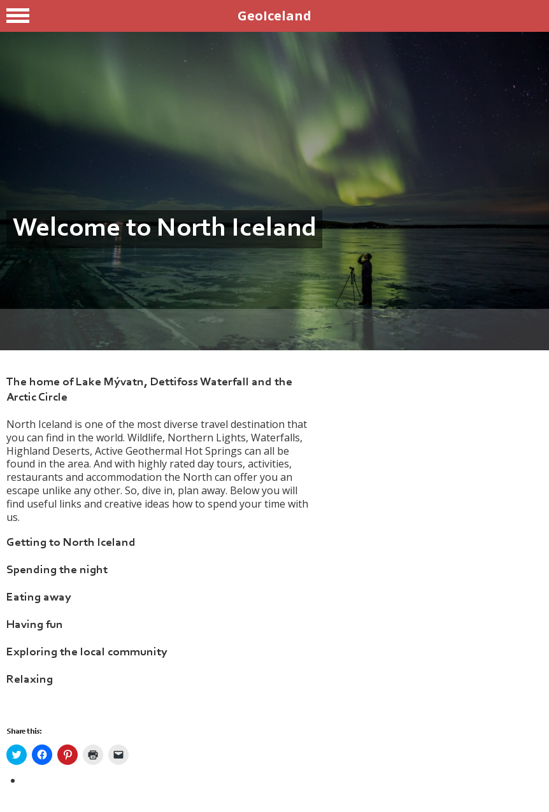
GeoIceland (274, 15)
